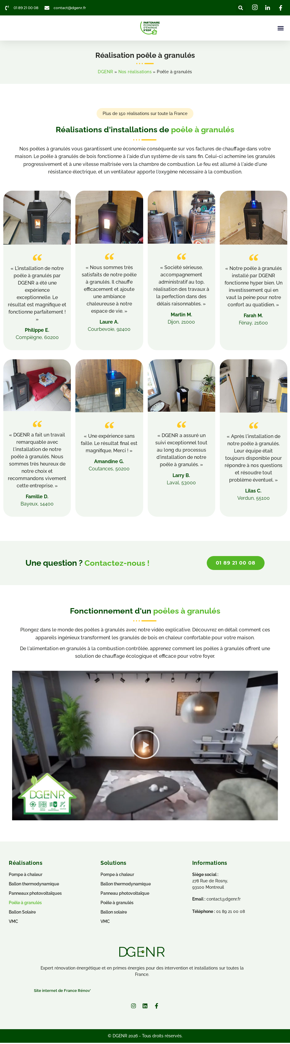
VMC (105, 922)
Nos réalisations (135, 72)
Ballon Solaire (22, 913)
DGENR (105, 72)
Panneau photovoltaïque (125, 894)
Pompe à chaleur (117, 876)
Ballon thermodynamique (126, 885)
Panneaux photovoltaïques (35, 894)
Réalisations (25, 864)
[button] (241, 7)
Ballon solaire (114, 913)
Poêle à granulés (117, 904)
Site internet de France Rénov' (62, 992)
